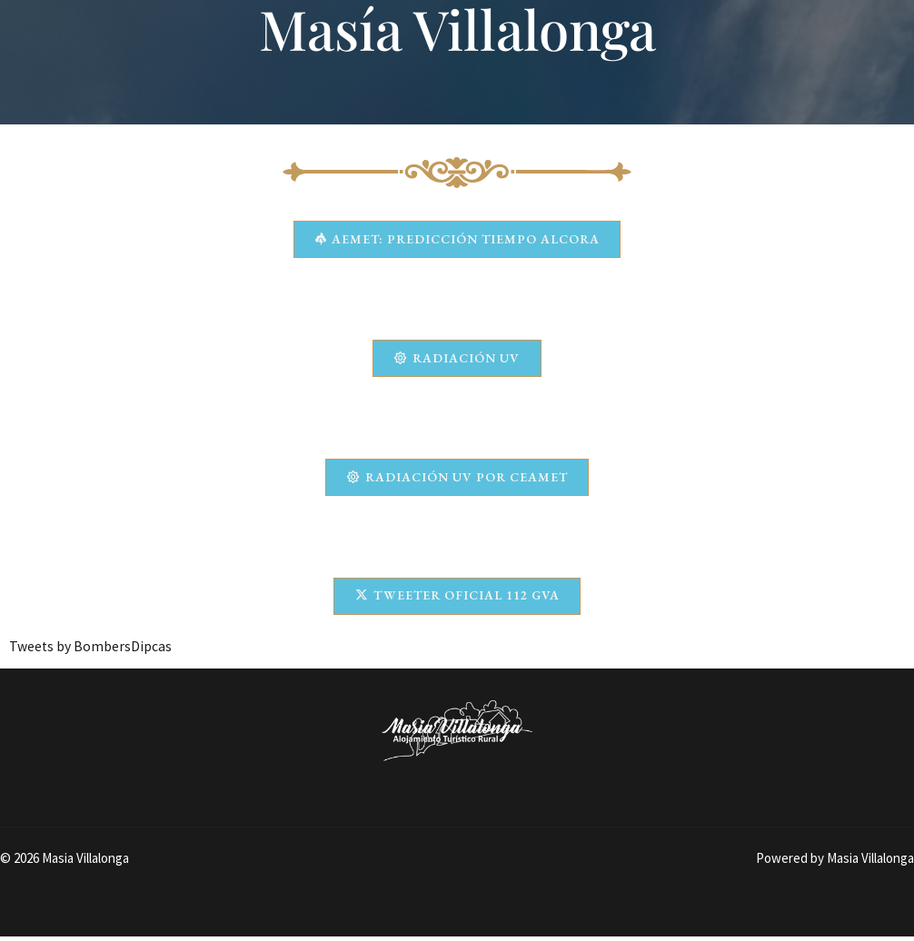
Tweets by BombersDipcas (91, 649)
